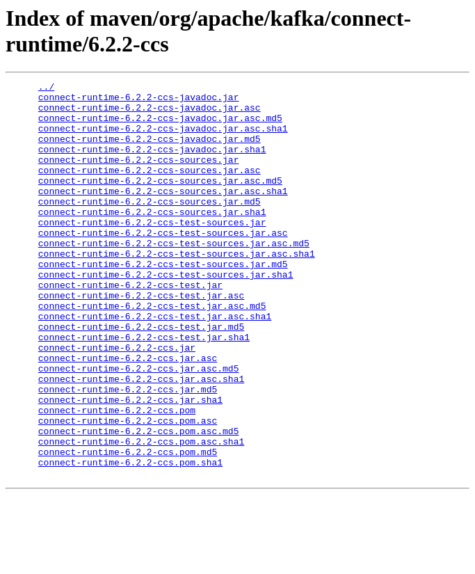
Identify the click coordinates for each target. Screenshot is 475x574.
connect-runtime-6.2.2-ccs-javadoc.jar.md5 (149, 151)
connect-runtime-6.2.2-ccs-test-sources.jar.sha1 (165, 314)
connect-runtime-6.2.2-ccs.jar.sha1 (130, 464)
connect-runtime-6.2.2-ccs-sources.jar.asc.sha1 (163, 213)
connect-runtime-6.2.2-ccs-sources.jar (138, 176)
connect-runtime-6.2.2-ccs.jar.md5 (127, 451)
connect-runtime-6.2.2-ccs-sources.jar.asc (149, 188)
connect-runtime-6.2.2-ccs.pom (116, 476)
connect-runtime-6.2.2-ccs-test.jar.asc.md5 (152, 351)
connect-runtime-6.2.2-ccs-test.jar (130, 326)
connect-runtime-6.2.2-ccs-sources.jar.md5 (149, 226)
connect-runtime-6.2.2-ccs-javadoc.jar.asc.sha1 (163, 138)
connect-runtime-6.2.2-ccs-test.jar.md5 (141, 376)
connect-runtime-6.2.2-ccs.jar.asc (127, 414)
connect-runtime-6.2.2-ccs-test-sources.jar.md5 (163, 301)
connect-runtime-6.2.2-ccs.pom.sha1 (130, 539)
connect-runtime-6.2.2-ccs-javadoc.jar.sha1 (152, 163)
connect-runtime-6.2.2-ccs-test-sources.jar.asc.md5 (173, 276)
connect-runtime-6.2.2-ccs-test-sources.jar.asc (163, 263)
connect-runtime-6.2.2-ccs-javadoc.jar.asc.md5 (160, 126)
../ (46, 88)
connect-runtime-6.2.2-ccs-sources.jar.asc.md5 (160, 201)
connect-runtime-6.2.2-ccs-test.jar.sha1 (144, 389)
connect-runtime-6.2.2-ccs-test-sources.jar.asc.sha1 (176, 288)
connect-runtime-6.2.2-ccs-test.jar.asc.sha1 (154, 364)
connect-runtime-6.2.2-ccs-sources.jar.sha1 (152, 238)
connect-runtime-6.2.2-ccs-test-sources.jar (152, 251)
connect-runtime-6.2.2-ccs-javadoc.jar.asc (149, 113)
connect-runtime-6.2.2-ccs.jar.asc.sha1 (141, 439)
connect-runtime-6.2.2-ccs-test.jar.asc (141, 339)
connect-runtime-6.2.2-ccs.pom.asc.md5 (138, 501)
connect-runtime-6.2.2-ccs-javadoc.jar (138, 101)
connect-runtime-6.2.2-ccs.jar (116, 401)
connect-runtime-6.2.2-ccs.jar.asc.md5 (138, 426)
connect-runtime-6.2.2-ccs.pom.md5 (127, 526)
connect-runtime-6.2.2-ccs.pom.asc (127, 489)
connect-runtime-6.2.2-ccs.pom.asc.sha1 (141, 514)
